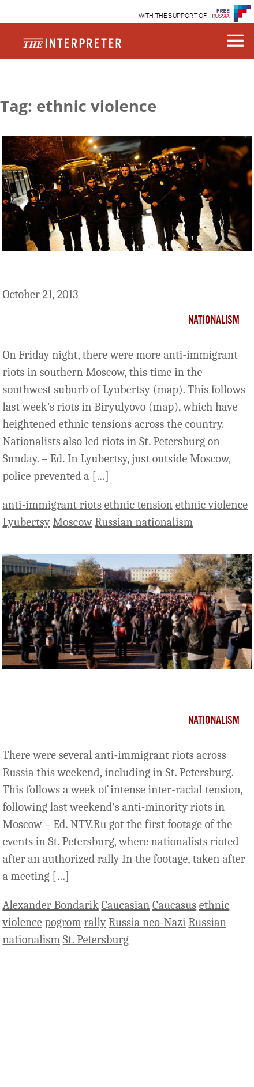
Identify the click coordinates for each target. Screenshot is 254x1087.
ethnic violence (211, 504)
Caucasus (174, 905)
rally (95, 922)
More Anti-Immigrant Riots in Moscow (109, 272)
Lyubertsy (26, 522)
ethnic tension (138, 504)
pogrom (62, 922)
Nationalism (214, 321)
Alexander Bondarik (50, 905)
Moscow (72, 522)
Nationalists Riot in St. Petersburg (98, 689)
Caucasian (125, 905)
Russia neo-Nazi (147, 922)
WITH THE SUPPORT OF (173, 16)
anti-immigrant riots (52, 504)
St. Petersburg (96, 939)
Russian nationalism (144, 522)
